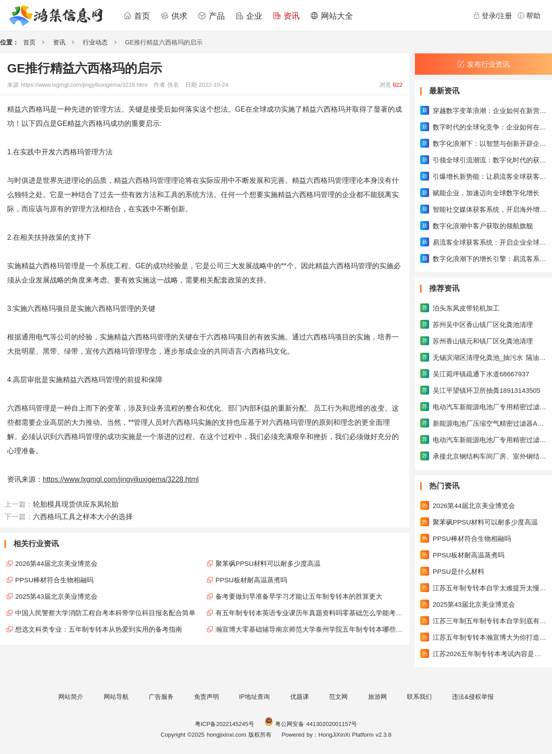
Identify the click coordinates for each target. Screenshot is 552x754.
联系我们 (419, 696)
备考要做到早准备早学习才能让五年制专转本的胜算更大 (298, 596)
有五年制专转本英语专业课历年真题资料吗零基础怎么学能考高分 (310, 613)
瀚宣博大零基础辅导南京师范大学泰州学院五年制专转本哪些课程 (310, 629)
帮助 (528, 15)
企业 (248, 16)
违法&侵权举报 (472, 696)
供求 (174, 16)
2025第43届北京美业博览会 (56, 596)
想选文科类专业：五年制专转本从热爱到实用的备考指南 (98, 629)
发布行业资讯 (483, 64)
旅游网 (377, 696)
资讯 (286, 16)
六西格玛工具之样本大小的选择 (83, 516)
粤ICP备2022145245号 (224, 724)
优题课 (299, 696)
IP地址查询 (254, 696)
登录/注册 (492, 15)
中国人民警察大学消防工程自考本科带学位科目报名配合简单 (105, 613)
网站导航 (116, 696)
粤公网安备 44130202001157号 (310, 724)
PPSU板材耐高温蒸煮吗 (251, 580)
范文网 (338, 696)
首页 (136, 16)
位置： (9, 42)
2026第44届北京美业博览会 (56, 563)
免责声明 (206, 696)
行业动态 (95, 42)
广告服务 (161, 696)
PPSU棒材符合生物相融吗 (54, 580)
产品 (211, 16)
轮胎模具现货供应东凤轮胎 (75, 504)
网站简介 (70, 696)
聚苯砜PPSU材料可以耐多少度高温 (268, 563)
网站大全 (331, 16)
